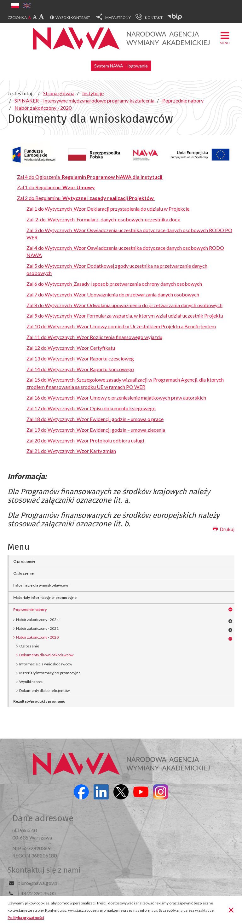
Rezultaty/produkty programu (39, 701)
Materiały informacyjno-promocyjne (45, 597)
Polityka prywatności (26, 917)
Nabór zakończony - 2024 (37, 619)
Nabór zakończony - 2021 (37, 628)
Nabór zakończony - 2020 (37, 637)
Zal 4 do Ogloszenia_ (90, 177)
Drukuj (223, 529)
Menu (225, 38)
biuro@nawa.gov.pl (38, 883)
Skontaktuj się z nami (44, 870)
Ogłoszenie (23, 573)
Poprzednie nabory (30, 609)
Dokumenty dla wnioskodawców (46, 654)
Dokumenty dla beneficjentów (44, 690)
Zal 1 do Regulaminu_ (56, 187)
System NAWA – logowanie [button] (121, 65)
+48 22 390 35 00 (36, 893)
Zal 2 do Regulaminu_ (86, 198)
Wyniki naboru (31, 681)
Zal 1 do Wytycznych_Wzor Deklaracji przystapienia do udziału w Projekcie (108, 209)
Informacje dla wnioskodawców (40, 585)
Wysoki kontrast (72, 17)
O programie (24, 561)
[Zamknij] (231, 909)
